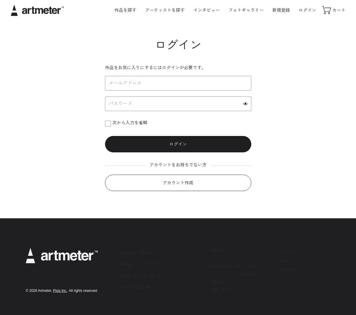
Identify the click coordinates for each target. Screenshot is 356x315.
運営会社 (217, 282)
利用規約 (217, 250)
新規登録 (281, 10)
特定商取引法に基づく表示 (233, 266)
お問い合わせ (221, 290)
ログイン (307, 10)
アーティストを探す (165, 10)
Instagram (287, 251)
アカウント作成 (178, 182)
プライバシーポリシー (229, 258)
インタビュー (206, 10)
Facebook (287, 269)
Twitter (284, 260)
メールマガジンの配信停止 (233, 274)
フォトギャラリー (246, 10)
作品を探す (125, 10)
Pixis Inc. (60, 291)
